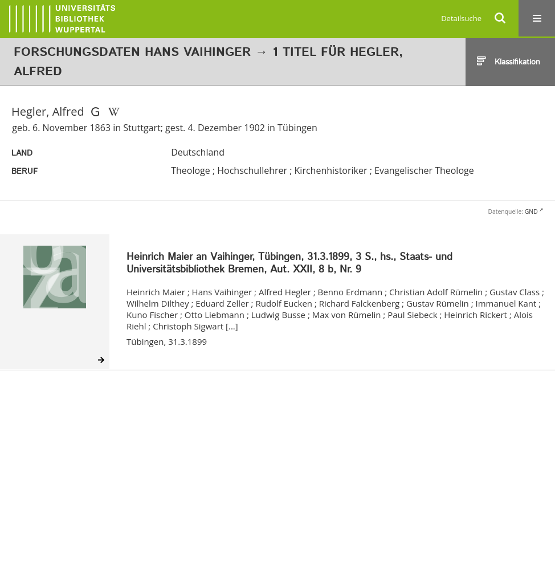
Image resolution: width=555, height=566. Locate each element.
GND (531, 211)
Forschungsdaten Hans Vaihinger (132, 52)
